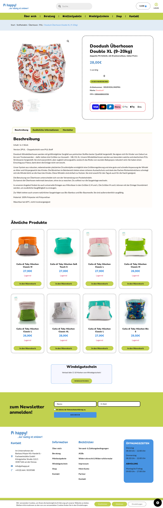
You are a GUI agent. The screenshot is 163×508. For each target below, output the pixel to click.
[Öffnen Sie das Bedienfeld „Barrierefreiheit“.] (158, 503)
